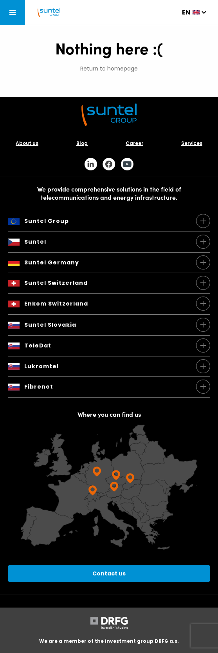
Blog (82, 143)
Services (191, 143)
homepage (122, 68)
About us (27, 143)
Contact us (109, 573)
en (186, 12)
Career (134, 143)
